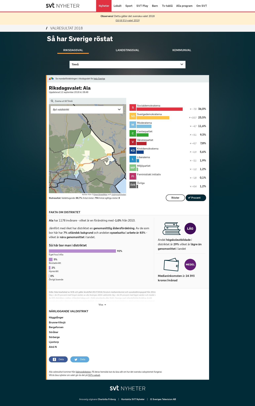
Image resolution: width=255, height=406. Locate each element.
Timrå (75, 64)
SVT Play (142, 5)
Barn (155, 5)
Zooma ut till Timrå (62, 101)
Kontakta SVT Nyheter (133, 399)
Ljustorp (54, 341)
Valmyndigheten (118, 194)
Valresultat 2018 (64, 28)
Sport (128, 5)
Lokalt (117, 5)
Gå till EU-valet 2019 (128, 20)
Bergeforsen (56, 327)
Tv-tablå (167, 5)
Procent (195, 197)
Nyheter (104, 5)
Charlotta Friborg (107, 399)
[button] (58, 359)
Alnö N (53, 346)
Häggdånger (56, 317)
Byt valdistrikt (61, 109)
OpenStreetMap (100, 194)
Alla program (184, 5)
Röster (175, 197)
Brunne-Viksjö (57, 322)
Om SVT (201, 5)
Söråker (53, 332)
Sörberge (54, 337)
